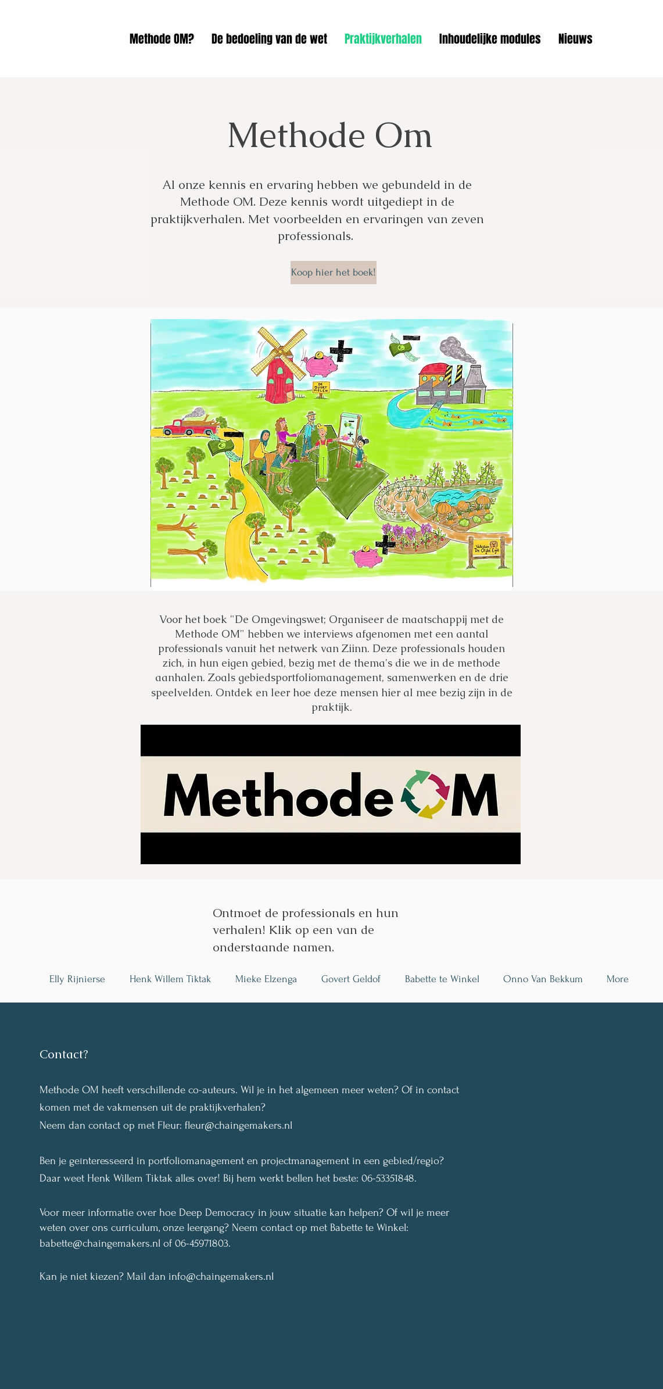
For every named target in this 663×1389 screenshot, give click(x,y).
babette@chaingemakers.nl (100, 1243)
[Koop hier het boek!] (334, 272)
